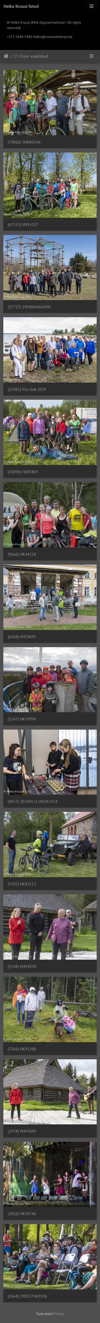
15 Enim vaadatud (31, 56)
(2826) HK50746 (22, 1213)
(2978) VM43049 (22, 1131)
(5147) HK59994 (22, 719)
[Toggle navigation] (91, 6)
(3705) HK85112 (22, 884)
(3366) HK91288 (22, 1049)
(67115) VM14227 (23, 224)
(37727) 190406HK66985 (30, 307)
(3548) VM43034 (22, 966)
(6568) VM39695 (22, 636)
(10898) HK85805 (23, 471)
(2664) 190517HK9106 (27, 1296)
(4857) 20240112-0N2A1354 (32, 801)
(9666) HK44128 (22, 554)
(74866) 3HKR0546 (24, 142)
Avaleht (6, 56)
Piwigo (59, 1313)
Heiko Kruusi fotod (21, 6)
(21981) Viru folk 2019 (27, 389)
